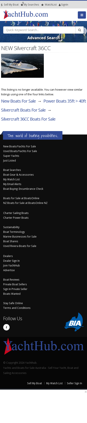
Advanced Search (43, 37)
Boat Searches (12, 170)
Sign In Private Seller (15, 289)
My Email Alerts (12, 184)
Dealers (8, 256)
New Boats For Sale (18, 101)
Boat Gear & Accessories (18, 174)
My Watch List (11, 179)
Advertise (9, 270)
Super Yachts (11, 155)
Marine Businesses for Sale (20, 236)
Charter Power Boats (16, 217)
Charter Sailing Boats (16, 213)
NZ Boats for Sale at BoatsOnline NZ (25, 203)
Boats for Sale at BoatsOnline (21, 198)
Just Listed (9, 160)
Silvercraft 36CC (28, 119)
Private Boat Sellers (15, 284)
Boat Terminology (14, 231)
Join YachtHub (11, 265)
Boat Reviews (11, 279)
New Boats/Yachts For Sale (19, 146)
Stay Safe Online (13, 303)
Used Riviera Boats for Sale (19, 246)
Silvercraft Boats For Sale (23, 110)
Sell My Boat (10, 4)
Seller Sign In (74, 383)
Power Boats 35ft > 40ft (64, 101)
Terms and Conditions (17, 307)
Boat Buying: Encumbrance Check (23, 188)
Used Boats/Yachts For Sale (20, 151)
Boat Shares (10, 241)
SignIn (60, 4)
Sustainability (11, 227)
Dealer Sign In (11, 260)
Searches (30, 4)
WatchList (49, 4)
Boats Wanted (12, 293)
